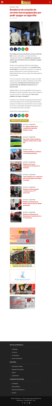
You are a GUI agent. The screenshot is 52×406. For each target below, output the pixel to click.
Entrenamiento (16, 386)
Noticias (12, 7)
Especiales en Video (17, 366)
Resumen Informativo (18, 369)
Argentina (32, 124)
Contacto (14, 352)
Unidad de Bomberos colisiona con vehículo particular (32, 152)
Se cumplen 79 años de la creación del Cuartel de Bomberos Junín (30, 128)
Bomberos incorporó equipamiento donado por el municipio (31, 165)
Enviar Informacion (17, 358)
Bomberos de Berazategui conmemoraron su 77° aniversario (31, 190)
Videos (14, 372)
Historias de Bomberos (18, 389)
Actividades (15, 383)
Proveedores (15, 355)
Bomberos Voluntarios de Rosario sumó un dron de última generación (32, 203)
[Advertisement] (26, 323)
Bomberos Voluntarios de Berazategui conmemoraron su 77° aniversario (32, 216)
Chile (17, 7)
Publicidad (14, 349)
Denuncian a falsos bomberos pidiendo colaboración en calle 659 (32, 140)
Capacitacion (15, 375)
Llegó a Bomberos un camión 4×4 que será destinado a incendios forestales (32, 178)
